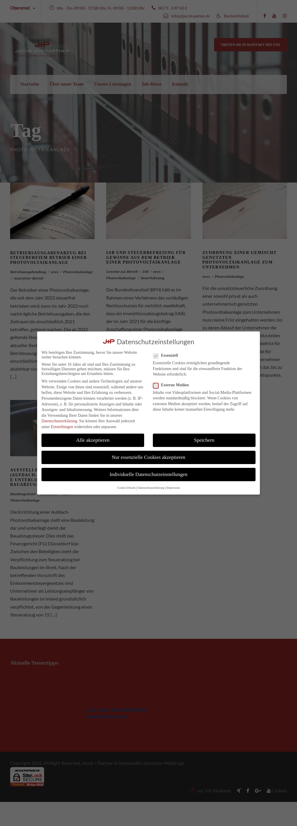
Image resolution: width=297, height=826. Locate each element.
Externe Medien (173, 385)
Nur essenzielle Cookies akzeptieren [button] (148, 457)
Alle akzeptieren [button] (92, 440)
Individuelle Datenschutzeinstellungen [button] (149, 474)
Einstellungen (62, 427)
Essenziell (168, 355)
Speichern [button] (204, 440)
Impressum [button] (173, 487)
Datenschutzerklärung (59, 421)
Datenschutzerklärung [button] (150, 487)
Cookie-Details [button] (126, 487)
